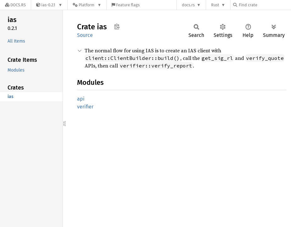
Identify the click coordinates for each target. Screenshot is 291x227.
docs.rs (188, 5)
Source (85, 35)
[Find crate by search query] (264, 5)
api (81, 99)
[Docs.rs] (15, 5)
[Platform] (87, 5)
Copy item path (117, 26)
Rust (215, 5)
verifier (85, 107)
